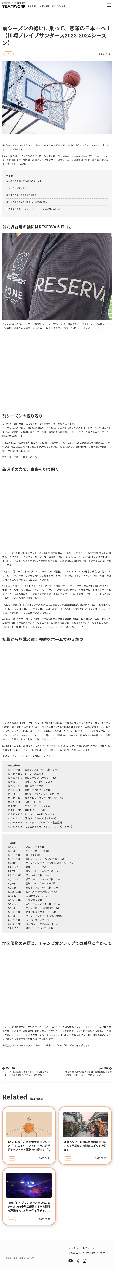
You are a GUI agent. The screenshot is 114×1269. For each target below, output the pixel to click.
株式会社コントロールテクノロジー (87, 1252)
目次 (11, 176)
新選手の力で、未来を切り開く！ (21, 195)
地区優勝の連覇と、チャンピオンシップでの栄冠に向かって (33, 209)
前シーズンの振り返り (16, 188)
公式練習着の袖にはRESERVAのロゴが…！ (25, 181)
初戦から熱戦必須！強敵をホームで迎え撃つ (26, 202)
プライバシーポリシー (80, 1248)
